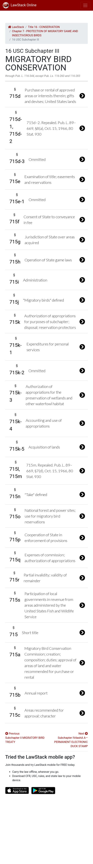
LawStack (16, 27)
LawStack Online (20, 5)
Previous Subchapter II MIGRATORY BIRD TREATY (25, 738)
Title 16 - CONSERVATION (44, 27)
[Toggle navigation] (85, 5)
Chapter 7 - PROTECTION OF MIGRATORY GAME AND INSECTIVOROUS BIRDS (45, 33)
